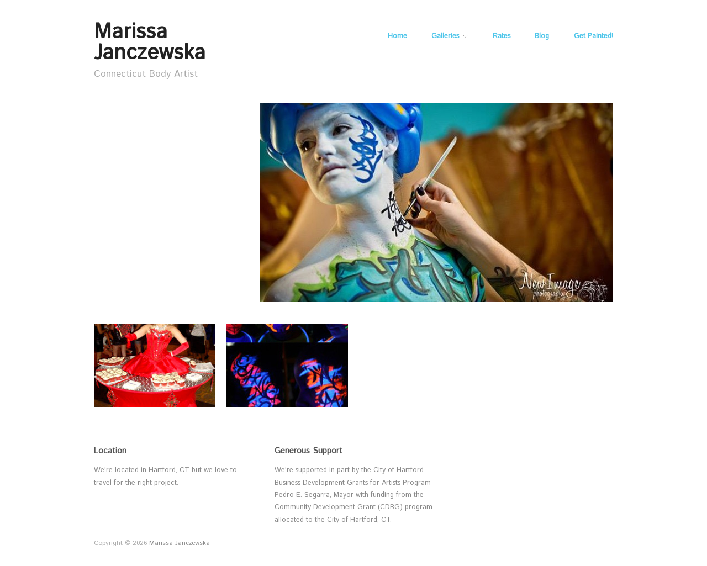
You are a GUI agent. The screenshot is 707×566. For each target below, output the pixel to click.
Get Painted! (593, 36)
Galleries (445, 36)
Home (397, 36)
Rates (501, 36)
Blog (542, 36)
